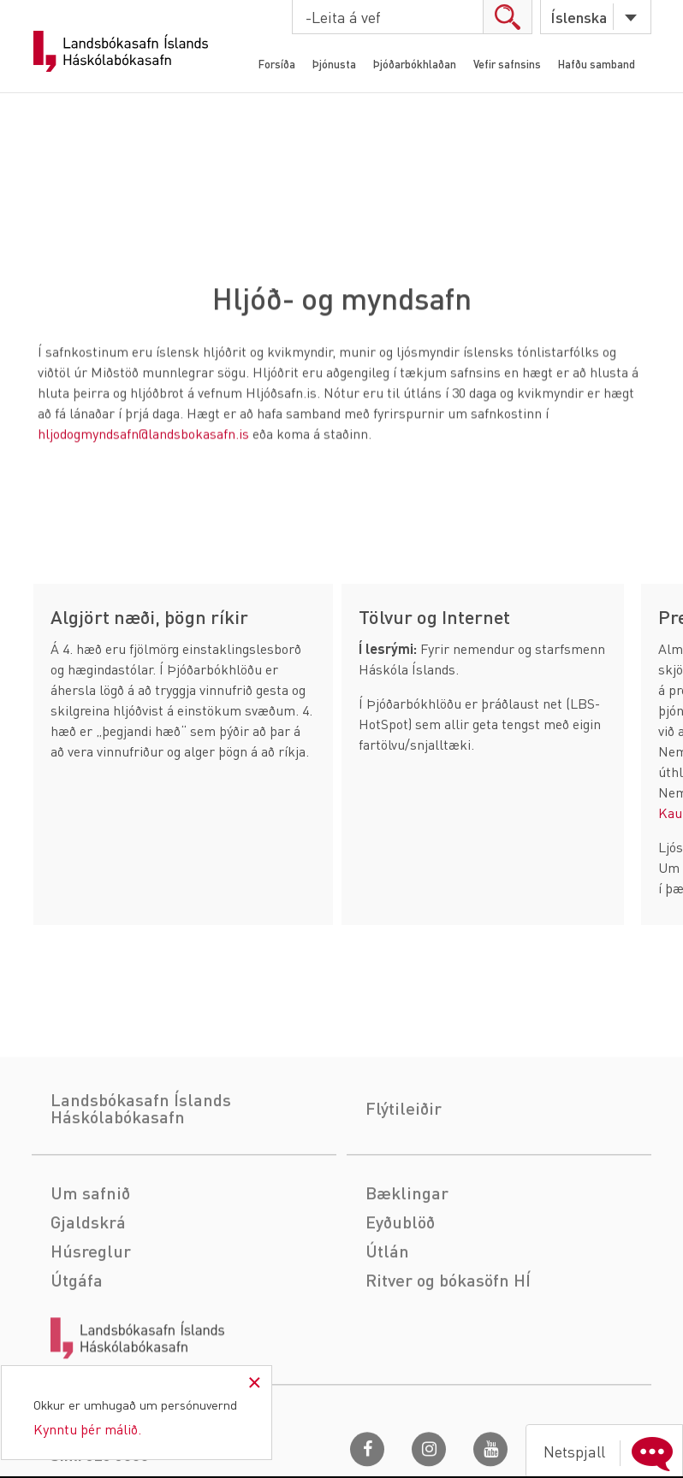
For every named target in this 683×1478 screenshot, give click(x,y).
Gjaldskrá (88, 1284)
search (507, 16)
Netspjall (611, 1451)
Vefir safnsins (507, 63)
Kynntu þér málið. (87, 1429)
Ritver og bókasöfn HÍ (448, 1342)
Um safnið (90, 1255)
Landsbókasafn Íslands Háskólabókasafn (120, 51)
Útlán (387, 1313)
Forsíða (276, 63)
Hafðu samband (596, 63)
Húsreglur (90, 1313)
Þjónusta (334, 63)
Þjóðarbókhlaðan (414, 63)
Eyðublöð (400, 1284)
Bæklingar (406, 1255)
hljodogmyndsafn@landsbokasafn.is (143, 435)
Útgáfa (76, 1342)
